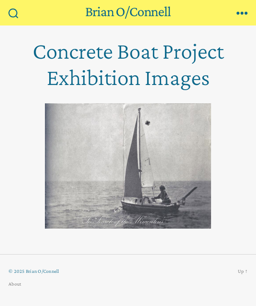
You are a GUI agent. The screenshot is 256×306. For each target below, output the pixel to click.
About (14, 284)
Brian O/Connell (128, 11)
